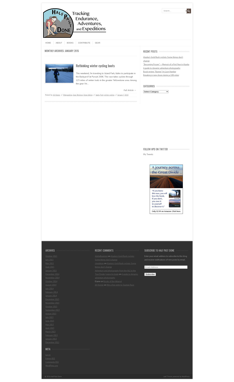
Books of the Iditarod (113, 281)
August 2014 (50, 285)
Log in (48, 355)
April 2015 (49, 267)
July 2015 (49, 259)
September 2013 (52, 310)
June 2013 (49, 321)
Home (48, 43)
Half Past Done (56, 376)
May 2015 (49, 263)
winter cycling (109, 95)
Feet (102, 95)
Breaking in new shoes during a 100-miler (161, 75)
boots (98, 95)
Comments (52, 362)
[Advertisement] (166, 119)
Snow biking (88, 95)
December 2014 (52, 274)
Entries (50, 358)
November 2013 (52, 303)
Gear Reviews (78, 95)
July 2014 (49, 288)
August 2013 (50, 313)
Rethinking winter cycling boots (95, 65)
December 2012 (52, 342)
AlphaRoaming (101, 256)
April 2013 (49, 328)
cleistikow (99, 263)
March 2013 (50, 331)
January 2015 (51, 270)
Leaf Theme (167, 376)
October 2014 (51, 281)
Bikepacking (67, 95)
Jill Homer (56, 95)
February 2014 (51, 292)
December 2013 (52, 299)
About (59, 43)
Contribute (84, 43)
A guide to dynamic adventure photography (161, 68)
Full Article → (130, 90)
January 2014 (51, 295)
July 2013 (49, 317)
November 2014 (52, 277)
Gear (97, 43)
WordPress (185, 376)
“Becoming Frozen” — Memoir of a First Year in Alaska (166, 64)
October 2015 (51, 256)
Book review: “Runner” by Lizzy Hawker (159, 71)
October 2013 (51, 306)
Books (70, 43)
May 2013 (49, 324)
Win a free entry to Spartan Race (120, 285)
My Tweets (148, 154)
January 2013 (51, 339)
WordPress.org (51, 365)
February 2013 (51, 335)
